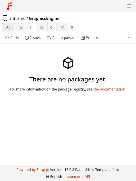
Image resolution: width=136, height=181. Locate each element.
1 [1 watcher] (31, 27)
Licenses (73, 176)
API (87, 176)
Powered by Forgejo (33, 169)
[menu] (54, 176)
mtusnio (18, 18)
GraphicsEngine (44, 18)
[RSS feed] (8, 27)
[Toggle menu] (128, 6)
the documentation (109, 89)
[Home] (10, 6)
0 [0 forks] (72, 27)
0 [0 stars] (51, 27)
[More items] (130, 37)
